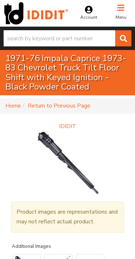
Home (13, 106)
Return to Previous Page (59, 106)
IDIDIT (67, 126)
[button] (67, 38)
